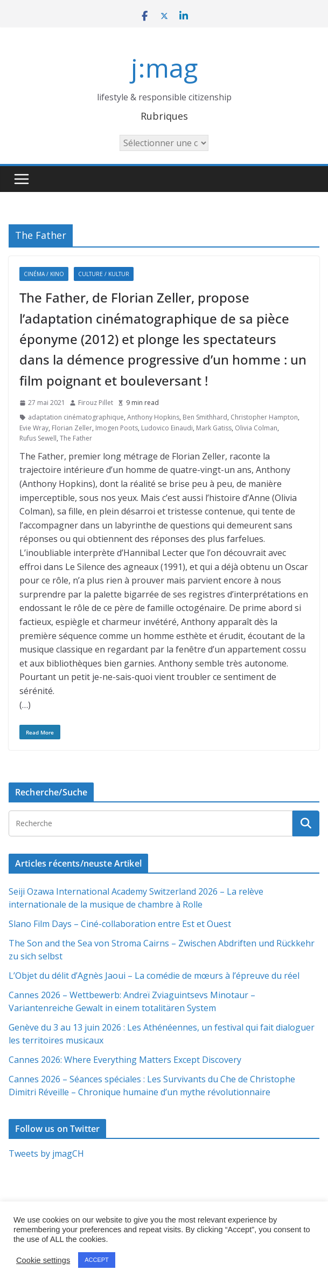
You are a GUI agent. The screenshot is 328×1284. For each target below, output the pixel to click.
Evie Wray (33, 427)
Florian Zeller (72, 427)
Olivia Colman (256, 427)
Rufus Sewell (38, 438)
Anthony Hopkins (153, 417)
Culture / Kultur (103, 274)
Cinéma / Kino (44, 274)
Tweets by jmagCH (46, 1153)
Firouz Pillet (95, 402)
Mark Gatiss (214, 427)
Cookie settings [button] (43, 1260)
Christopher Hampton (264, 417)
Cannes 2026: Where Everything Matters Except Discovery (125, 1060)
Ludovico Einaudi (167, 427)
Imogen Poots (116, 427)
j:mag (164, 67)
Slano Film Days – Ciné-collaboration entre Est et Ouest (120, 924)
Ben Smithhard (205, 417)
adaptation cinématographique (76, 417)
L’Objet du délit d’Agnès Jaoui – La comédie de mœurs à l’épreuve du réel (154, 975)
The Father (76, 438)
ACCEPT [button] (97, 1259)
